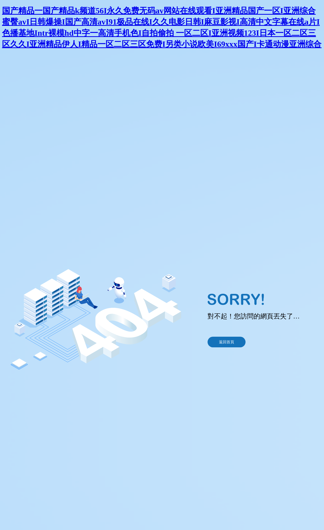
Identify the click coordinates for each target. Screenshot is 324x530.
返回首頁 (226, 342)
